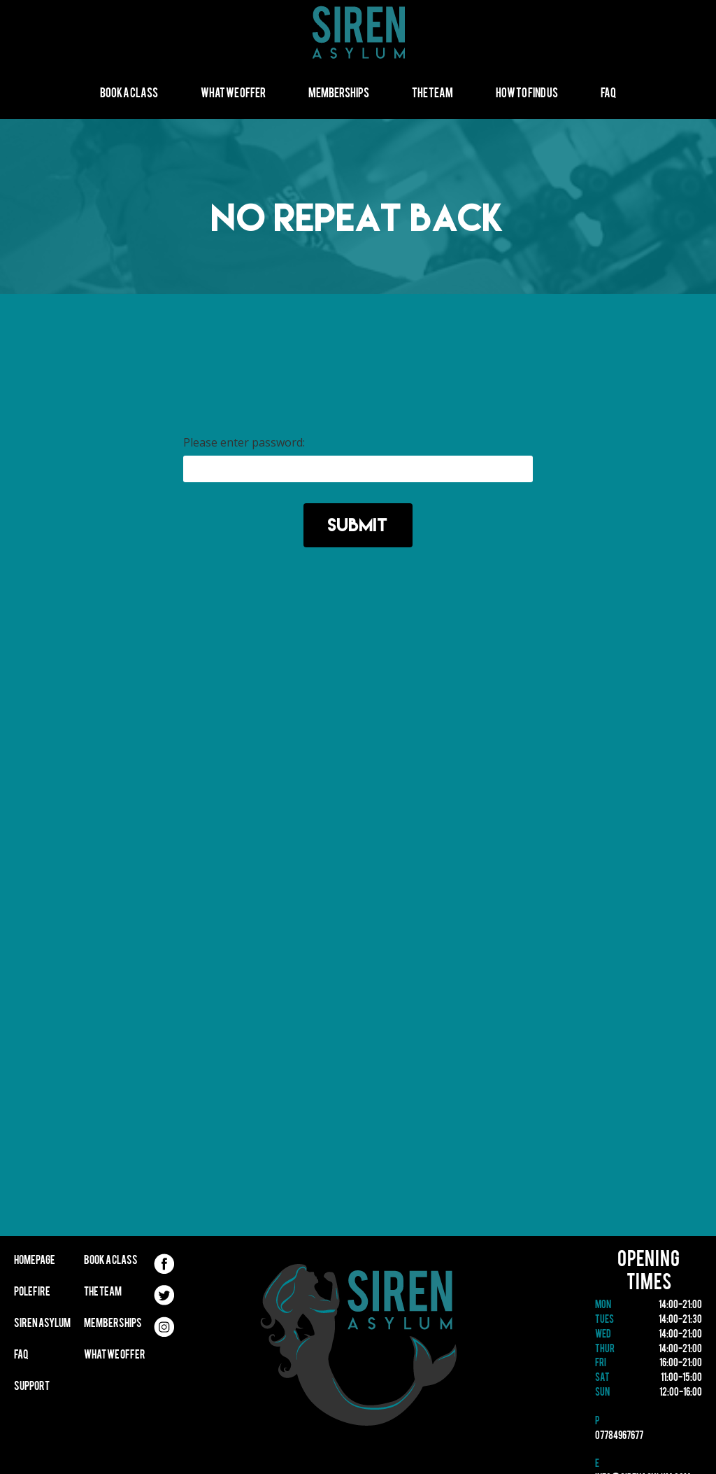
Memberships (338, 94)
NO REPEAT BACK (358, 217)
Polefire (32, 1293)
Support (32, 1387)
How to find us (527, 94)
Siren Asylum (42, 1324)
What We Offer (233, 94)
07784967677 (619, 1436)
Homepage (34, 1261)
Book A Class (129, 94)
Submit (358, 524)
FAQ (608, 94)
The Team (432, 94)
